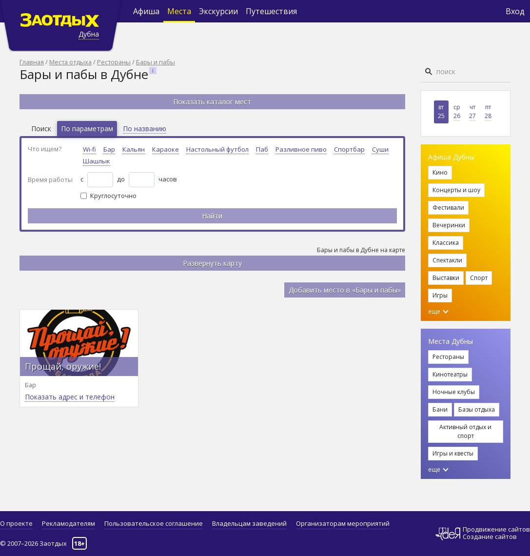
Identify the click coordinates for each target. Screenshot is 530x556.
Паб (262, 149)
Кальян (133, 149)
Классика (445, 242)
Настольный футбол (217, 149)
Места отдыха (70, 62)
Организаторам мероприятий (343, 523)
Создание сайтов (490, 536)
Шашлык (96, 161)
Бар (109, 149)
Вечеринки (448, 225)
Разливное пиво (301, 149)
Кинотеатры (450, 374)
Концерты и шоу (456, 190)
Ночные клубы (453, 392)
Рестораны (114, 62)
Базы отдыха (476, 409)
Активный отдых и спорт (465, 431)
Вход (515, 11)
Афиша (146, 11)
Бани (440, 409)
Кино (440, 172)
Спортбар (349, 149)
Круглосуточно (113, 195)
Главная (32, 62)
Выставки (445, 278)
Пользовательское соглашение (153, 523)
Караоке (165, 149)
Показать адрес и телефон (70, 396)
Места (179, 11)
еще (438, 311)
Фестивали (448, 207)
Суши (380, 149)
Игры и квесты (452, 453)
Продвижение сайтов (496, 529)
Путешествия (271, 11)
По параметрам (87, 128)
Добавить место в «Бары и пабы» (345, 290)
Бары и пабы (155, 62)
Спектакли (447, 260)
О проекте (16, 523)
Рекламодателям (68, 523)
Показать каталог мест (212, 101)
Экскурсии (218, 11)
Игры (440, 295)
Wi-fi (89, 149)
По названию (144, 128)
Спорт (479, 278)
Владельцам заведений (249, 523)
